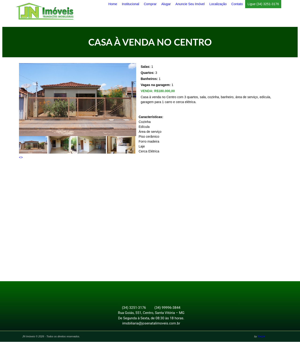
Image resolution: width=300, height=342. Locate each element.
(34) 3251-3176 (134, 308)
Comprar (150, 4)
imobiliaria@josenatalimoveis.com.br (151, 323)
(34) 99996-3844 (167, 308)
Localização (218, 4)
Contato (237, 4)
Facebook (147, 291)
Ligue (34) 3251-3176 (263, 4)
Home (112, 4)
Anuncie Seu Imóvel (190, 4)
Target (261, 336)
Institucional (130, 4)
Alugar (166, 4)
